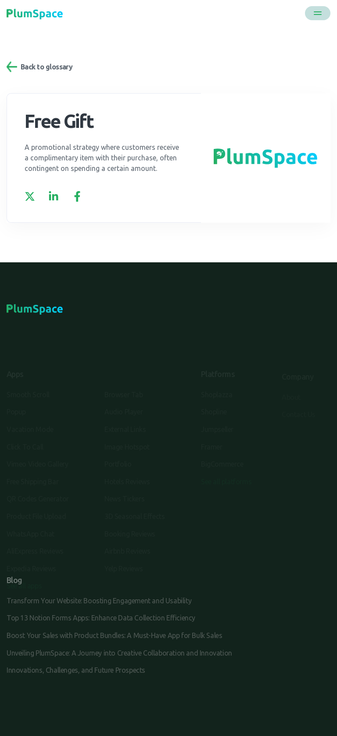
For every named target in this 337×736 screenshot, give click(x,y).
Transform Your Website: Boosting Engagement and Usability (99, 601)
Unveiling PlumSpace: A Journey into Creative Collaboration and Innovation (119, 653)
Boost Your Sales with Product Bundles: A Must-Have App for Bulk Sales (114, 635)
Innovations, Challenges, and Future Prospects (76, 670)
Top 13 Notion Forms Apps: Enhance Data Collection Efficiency (101, 618)
